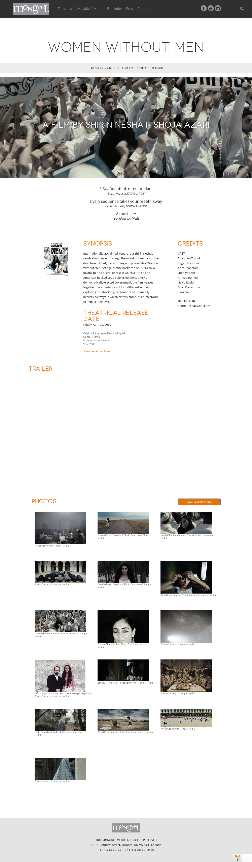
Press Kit (157, 68)
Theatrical (65, 8)
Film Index (114, 8)
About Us (144, 8)
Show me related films (96, 351)
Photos (141, 68)
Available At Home (89, 13)
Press (130, 8)
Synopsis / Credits (104, 68)
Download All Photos (199, 502)
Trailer (127, 68)
